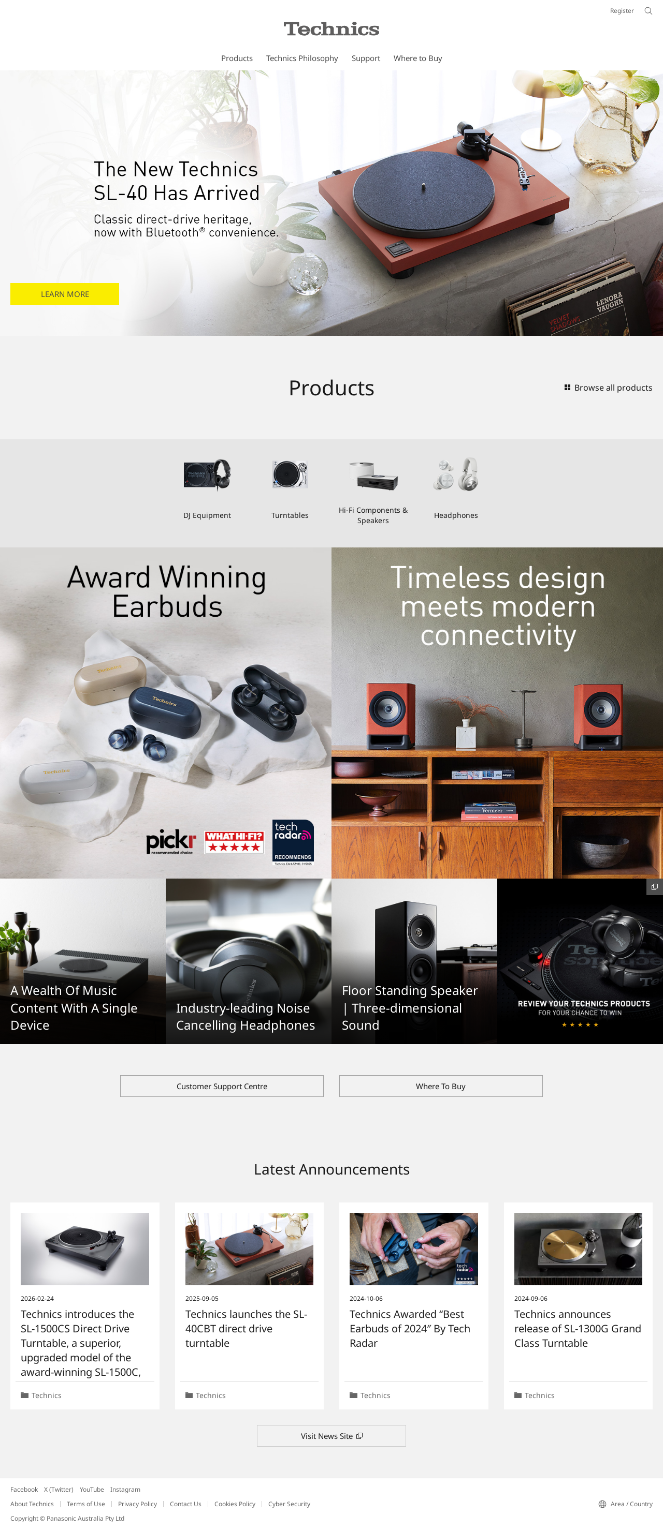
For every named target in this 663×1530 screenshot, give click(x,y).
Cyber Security (289, 1503)
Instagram (125, 1489)
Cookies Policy (234, 1503)
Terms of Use (86, 1503)
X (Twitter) (59, 1489)
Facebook (24, 1489)
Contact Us (185, 1503)
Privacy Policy (137, 1503)
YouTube (92, 1489)
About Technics (32, 1503)
